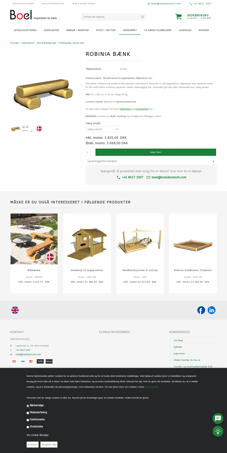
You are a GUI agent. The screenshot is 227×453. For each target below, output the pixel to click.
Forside (14, 43)
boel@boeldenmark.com (166, 177)
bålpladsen (126, 109)
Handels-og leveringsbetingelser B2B (193, 366)
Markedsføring (38, 412)
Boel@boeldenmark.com (165, 3)
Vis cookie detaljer (38, 435)
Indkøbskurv (198, 15)
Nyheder (204, 30)
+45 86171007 (23, 350)
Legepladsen (142, 109)
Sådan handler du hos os (187, 360)
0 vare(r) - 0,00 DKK (199, 18)
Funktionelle (37, 419)
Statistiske (36, 426)
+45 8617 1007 (201, 3)
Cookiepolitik (151, 387)
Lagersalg (185, 30)
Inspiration (179, 353)
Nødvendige (37, 405)
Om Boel (178, 340)
